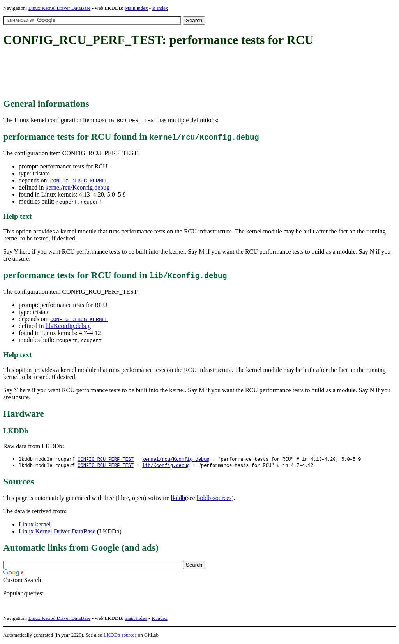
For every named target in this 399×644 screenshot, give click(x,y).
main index (136, 619)
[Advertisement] (145, 73)
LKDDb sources (120, 636)
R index (160, 8)
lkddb (178, 498)
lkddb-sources (214, 498)
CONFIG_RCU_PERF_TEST (106, 459)
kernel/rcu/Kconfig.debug (77, 187)
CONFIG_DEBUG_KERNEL (79, 180)
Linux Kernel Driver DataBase (59, 8)
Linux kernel (35, 525)
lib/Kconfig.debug (68, 326)
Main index (136, 8)
